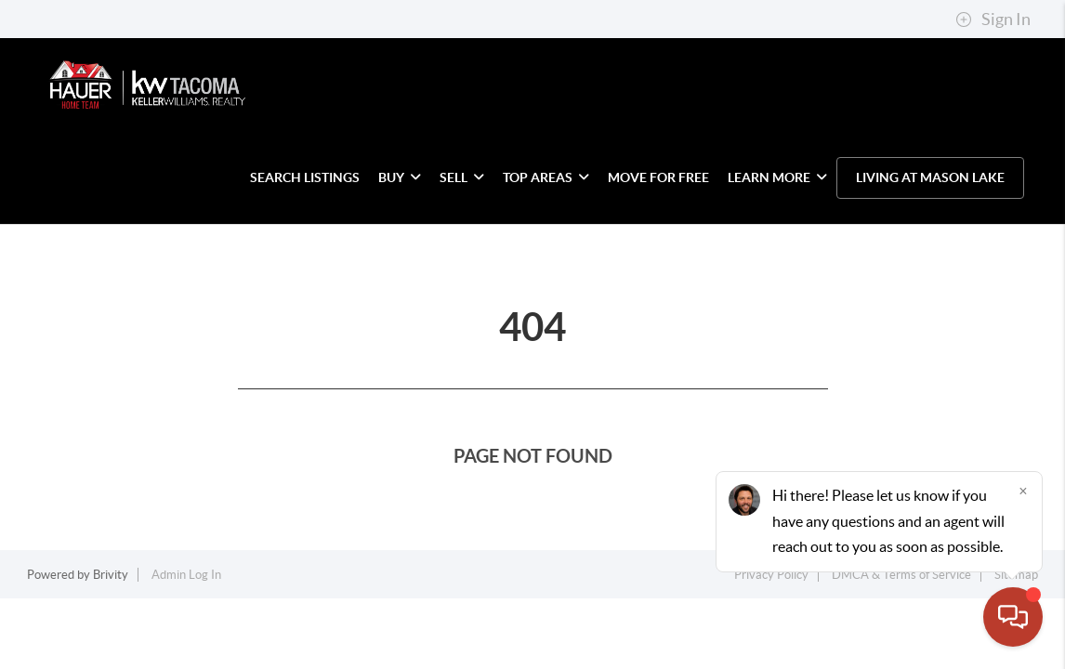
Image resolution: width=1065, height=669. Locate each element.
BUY (399, 177)
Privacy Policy (771, 575)
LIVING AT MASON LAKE (930, 177)
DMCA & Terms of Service (901, 575)
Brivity (110, 575)
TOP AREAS (546, 177)
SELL (462, 177)
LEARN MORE (777, 177)
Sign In (993, 19)
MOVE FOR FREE (658, 177)
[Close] (1023, 490)
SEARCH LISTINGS (305, 177)
